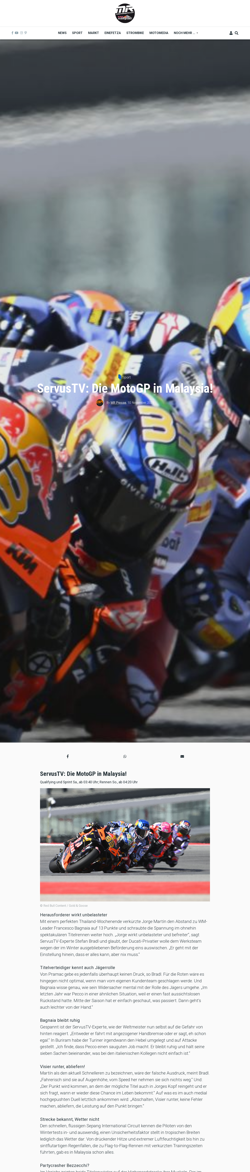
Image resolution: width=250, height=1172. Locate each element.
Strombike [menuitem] (135, 33)
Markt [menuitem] (93, 33)
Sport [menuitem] (77, 33)
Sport (126, 377)
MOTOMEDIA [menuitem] (158, 33)
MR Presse (118, 403)
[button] (67, 756)
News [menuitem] (62, 33)
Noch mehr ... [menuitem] (184, 34)
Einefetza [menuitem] (112, 33)
